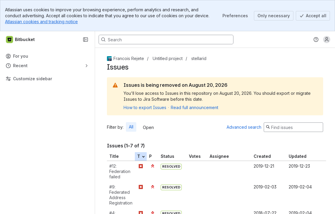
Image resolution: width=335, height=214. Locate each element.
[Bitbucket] (21, 39)
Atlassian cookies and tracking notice (41, 21)
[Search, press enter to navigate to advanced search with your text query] (166, 39)
